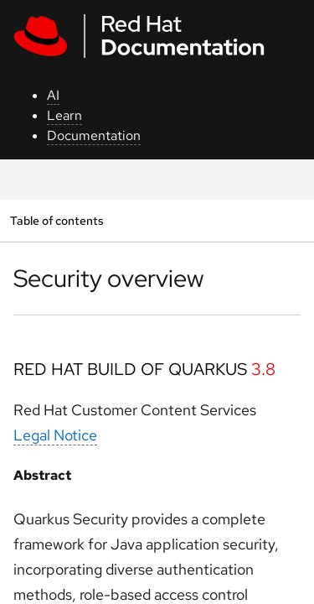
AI (53, 95)
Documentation (94, 135)
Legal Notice (55, 435)
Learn (64, 115)
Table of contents (56, 220)
